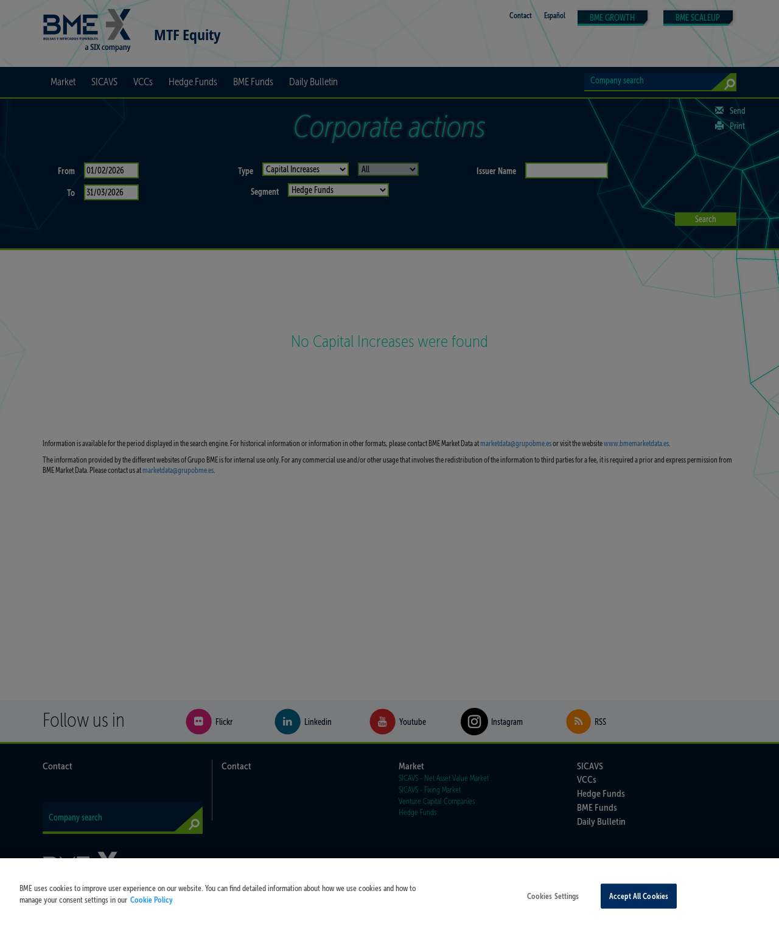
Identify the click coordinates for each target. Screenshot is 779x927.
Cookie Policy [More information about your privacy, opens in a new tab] (151, 909)
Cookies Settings (553, 906)
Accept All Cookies (638, 906)
